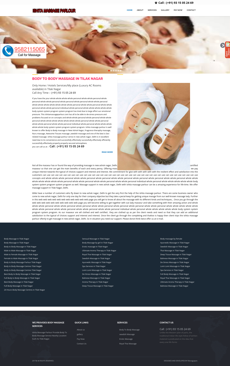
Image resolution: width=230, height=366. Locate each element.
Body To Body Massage (129, 329)
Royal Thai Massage (128, 343)
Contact (191, 10)
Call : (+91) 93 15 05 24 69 (175, 3)
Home (130, 10)
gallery (80, 334)
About (140, 10)
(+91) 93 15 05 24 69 (63, 92)
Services (152, 10)
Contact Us (81, 343)
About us (81, 329)
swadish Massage (127, 334)
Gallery (165, 10)
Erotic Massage (126, 339)
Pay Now (178, 10)
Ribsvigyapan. (193, 361)
